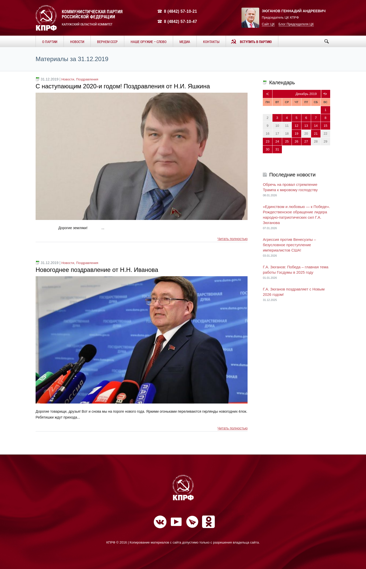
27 (306, 141)
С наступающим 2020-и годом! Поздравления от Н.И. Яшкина (123, 86)
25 (286, 141)
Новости (67, 79)
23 (267, 141)
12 (296, 126)
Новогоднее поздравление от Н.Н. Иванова (97, 269)
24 (277, 141)
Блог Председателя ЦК (296, 24)
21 (315, 133)
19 (296, 133)
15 (325, 126)
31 (277, 149)
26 (296, 141)
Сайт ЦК (268, 24)
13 (306, 126)
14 (315, 126)
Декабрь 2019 (306, 94)
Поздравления (87, 79)
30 (267, 149)
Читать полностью (233, 239)
